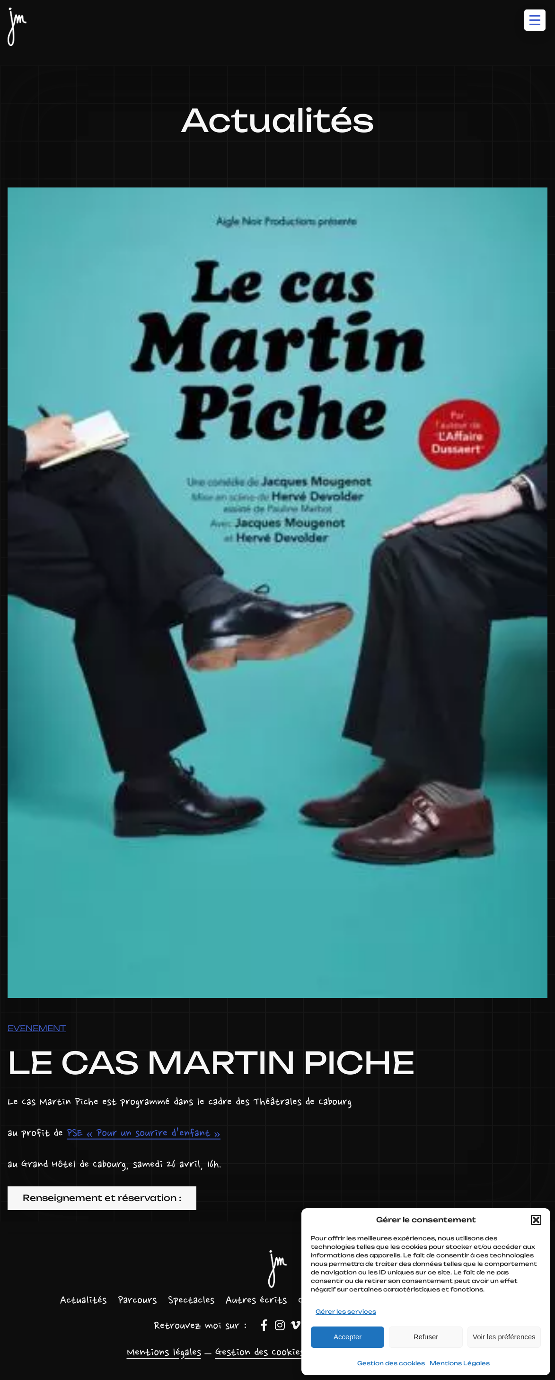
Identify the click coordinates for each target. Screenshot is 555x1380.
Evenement (37, 1028)
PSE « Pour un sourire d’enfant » (143, 1133)
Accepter (347, 1337)
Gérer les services (346, 1311)
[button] (536, 1220)
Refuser (426, 1337)
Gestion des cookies (391, 1363)
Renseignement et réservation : (102, 1198)
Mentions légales (164, 1353)
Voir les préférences (504, 1337)
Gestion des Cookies (259, 1353)
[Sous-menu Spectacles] (191, 1301)
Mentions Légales (460, 1363)
